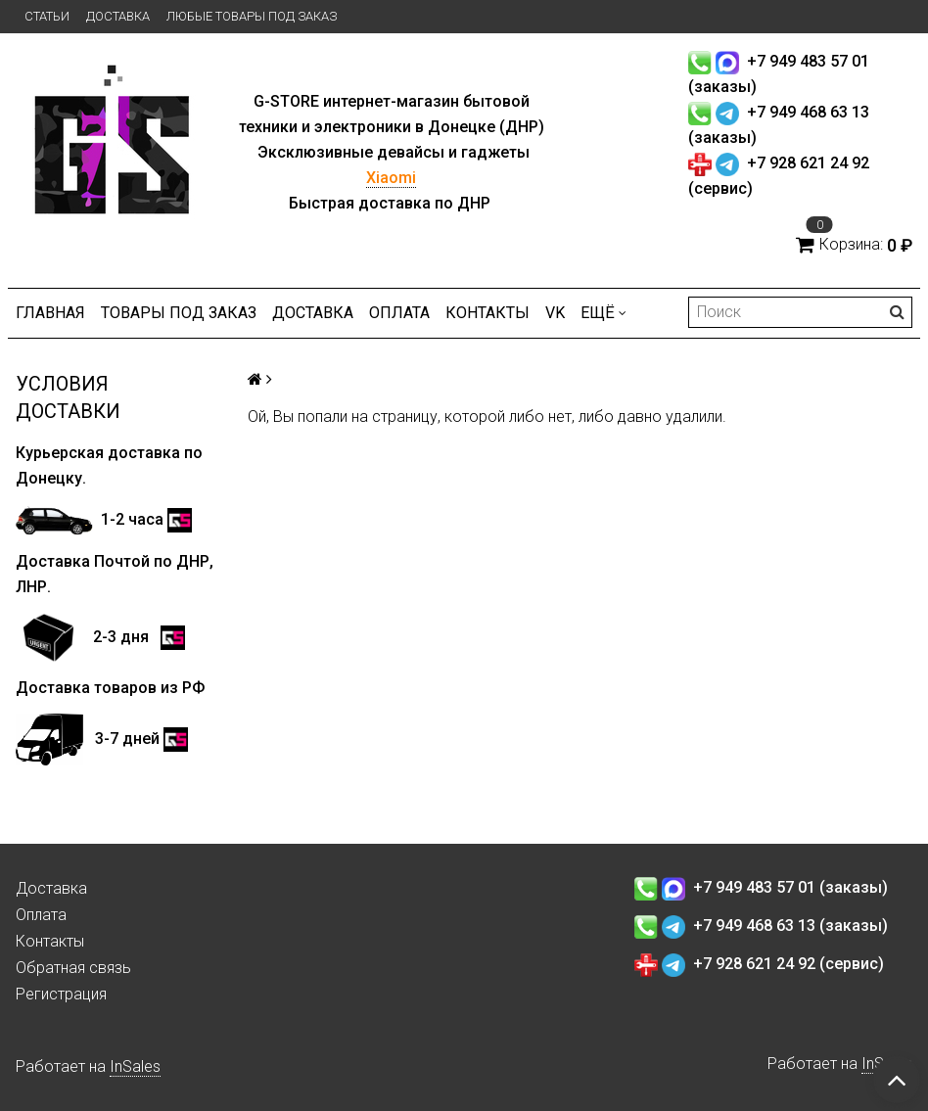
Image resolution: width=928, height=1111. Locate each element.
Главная (50, 312)
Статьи (47, 16)
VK (555, 312)
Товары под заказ (178, 312)
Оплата (399, 312)
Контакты (487, 312)
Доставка (118, 16)
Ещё (603, 312)
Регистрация (61, 994)
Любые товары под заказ (251, 16)
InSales (135, 1066)
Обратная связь (73, 967)
